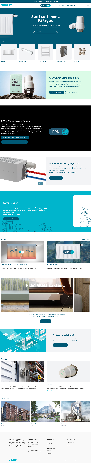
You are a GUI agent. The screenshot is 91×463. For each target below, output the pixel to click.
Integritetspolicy (67, 460)
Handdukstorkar (51, 448)
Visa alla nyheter (85, 359)
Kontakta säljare (45, 321)
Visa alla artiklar (86, 239)
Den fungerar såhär (60, 345)
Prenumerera (34, 450)
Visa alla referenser (85, 398)
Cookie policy (73, 460)
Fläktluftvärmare (51, 451)
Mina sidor (61, 5)
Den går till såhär (11, 219)
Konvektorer (50, 446)
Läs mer (3, 271)
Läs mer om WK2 (56, 178)
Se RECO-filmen (72, 92)
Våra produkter (71, 5)
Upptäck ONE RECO (56, 92)
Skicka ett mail (69, 445)
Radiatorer (49, 443)
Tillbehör (49, 453)
